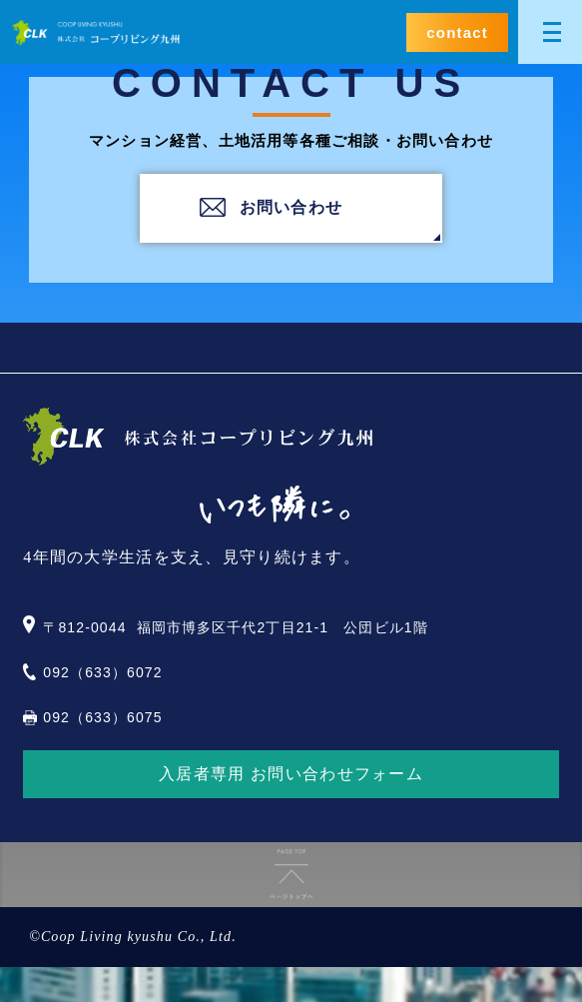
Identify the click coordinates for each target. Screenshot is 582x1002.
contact (457, 32)
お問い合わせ (291, 207)
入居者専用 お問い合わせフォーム (291, 773)
